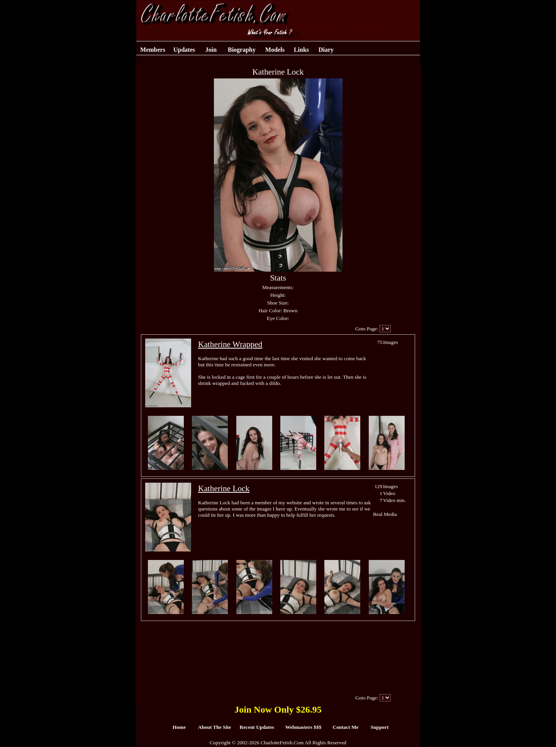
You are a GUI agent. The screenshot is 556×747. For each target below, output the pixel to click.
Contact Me (346, 727)
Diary (326, 49)
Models (275, 49)
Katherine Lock (223, 488)
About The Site (214, 727)
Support (380, 727)
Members (152, 49)
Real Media (385, 514)
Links (301, 49)
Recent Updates (257, 727)
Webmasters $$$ (303, 727)
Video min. (394, 500)
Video (389, 493)
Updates (184, 49)
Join (211, 49)
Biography (242, 49)
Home (179, 727)
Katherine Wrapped (230, 344)
